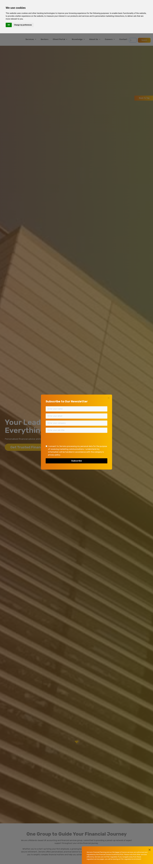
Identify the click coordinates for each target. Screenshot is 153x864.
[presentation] (64, 439)
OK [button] (9, 25)
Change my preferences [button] (23, 25)
